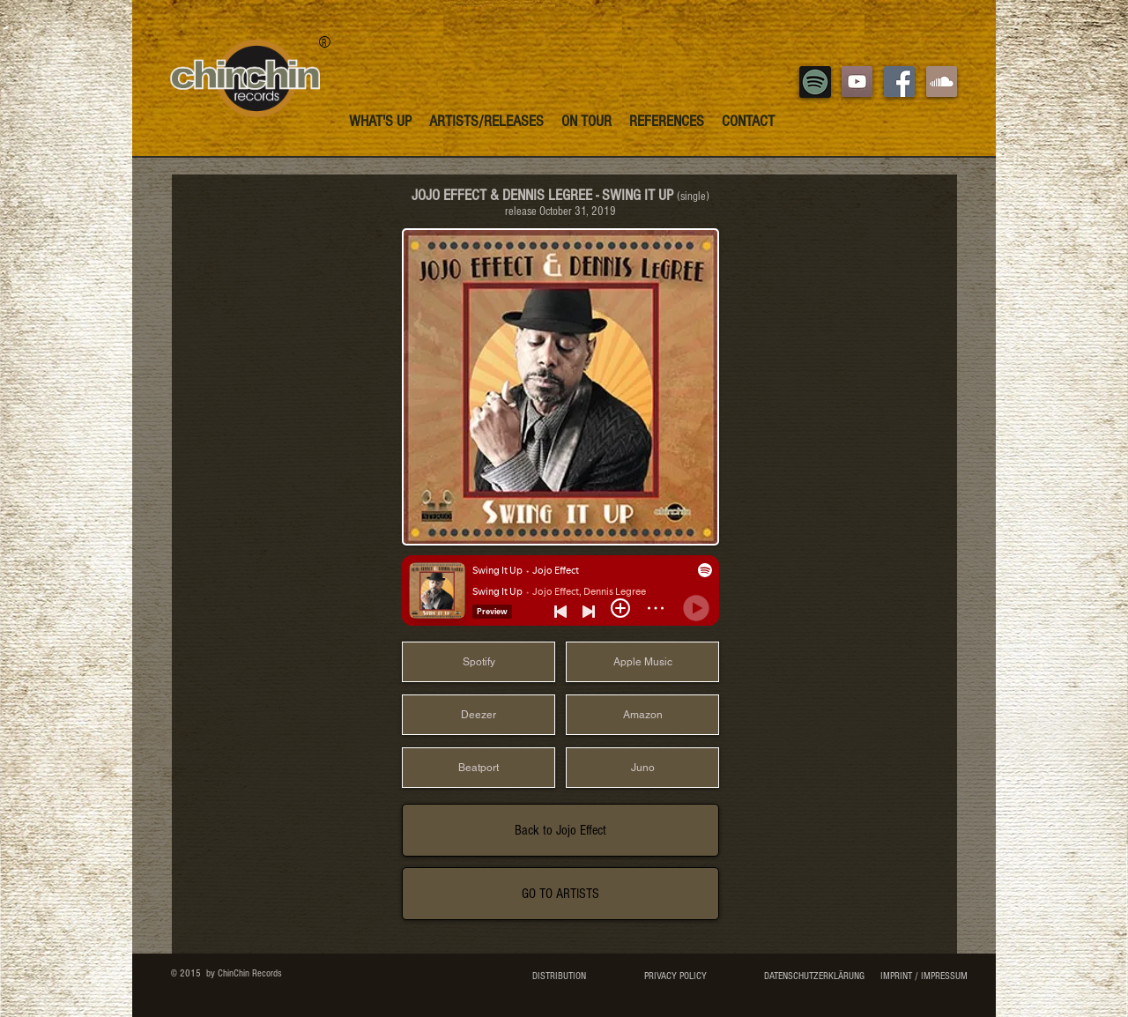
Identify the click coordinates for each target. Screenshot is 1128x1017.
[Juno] (642, 767)
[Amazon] (642, 714)
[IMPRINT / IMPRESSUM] (923, 976)
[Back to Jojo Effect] (560, 830)
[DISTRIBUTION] (559, 976)
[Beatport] (478, 767)
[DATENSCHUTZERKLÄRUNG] (814, 976)
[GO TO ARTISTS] (560, 893)
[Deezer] (478, 714)
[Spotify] (478, 662)
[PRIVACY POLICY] (675, 976)
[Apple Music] (642, 662)
